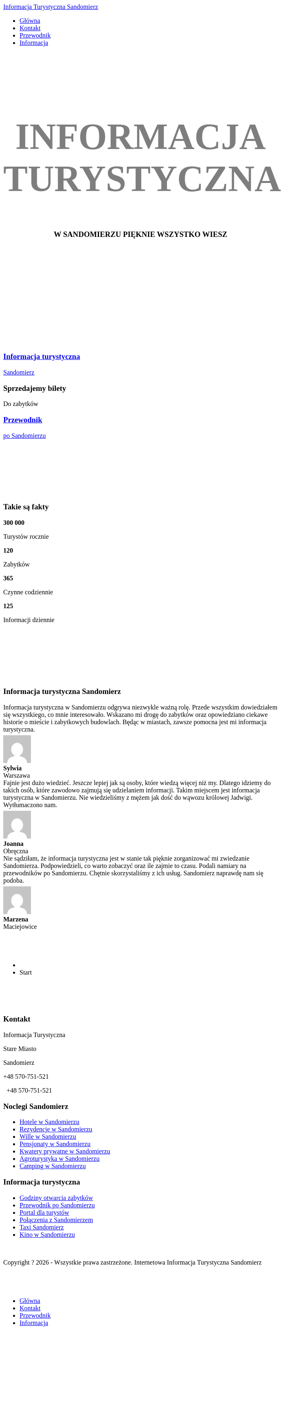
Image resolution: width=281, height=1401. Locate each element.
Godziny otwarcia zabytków (56, 1197)
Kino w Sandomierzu (47, 1234)
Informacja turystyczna (41, 356)
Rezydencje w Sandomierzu (56, 1129)
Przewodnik (22, 419)
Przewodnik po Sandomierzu (57, 1205)
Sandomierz (18, 372)
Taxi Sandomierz (42, 1227)
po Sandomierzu (24, 435)
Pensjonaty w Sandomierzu (55, 1143)
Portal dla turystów (44, 1212)
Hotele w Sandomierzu (49, 1121)
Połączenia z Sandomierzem (56, 1219)
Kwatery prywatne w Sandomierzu (65, 1151)
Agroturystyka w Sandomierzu (59, 1158)
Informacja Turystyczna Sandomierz (50, 6)
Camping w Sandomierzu (53, 1165)
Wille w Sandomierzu (48, 1136)
